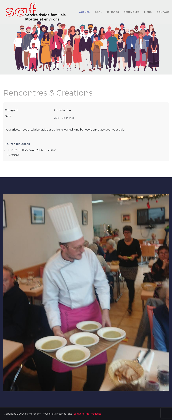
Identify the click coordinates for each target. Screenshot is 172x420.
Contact (163, 12)
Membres (112, 12)
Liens (148, 12)
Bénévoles (131, 12)
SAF (98, 12)
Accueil (84, 12)
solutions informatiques (87, 413)
